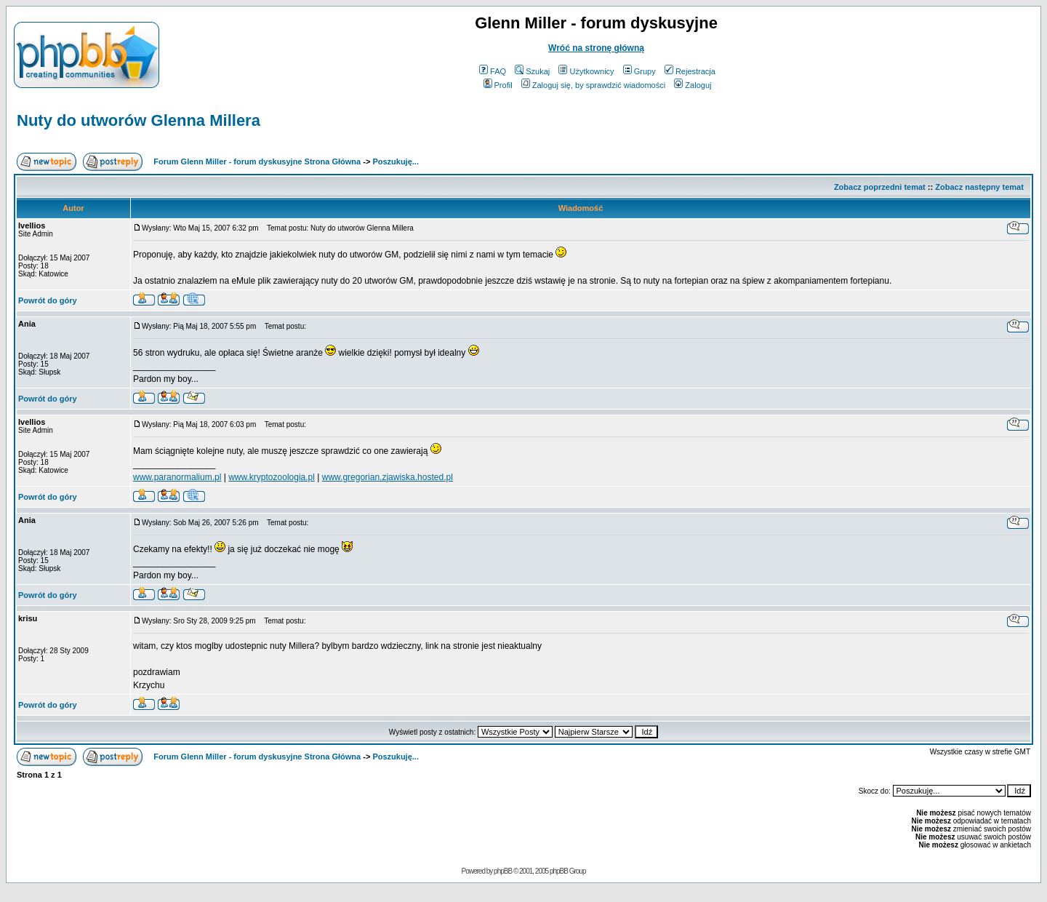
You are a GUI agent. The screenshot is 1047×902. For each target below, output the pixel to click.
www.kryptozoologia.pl (271, 477)
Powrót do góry (47, 300)
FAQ (492, 71)
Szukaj (532, 71)
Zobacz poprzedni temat (880, 187)
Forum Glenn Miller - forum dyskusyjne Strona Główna (257, 161)
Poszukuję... (395, 161)
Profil (498, 85)
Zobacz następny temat (979, 187)
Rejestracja (690, 71)
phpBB (503, 871)
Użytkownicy (586, 71)
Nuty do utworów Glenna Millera (138, 120)
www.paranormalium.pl (177, 477)
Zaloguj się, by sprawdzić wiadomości (593, 85)
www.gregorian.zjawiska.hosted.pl (387, 477)
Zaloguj (692, 85)
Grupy (639, 71)
